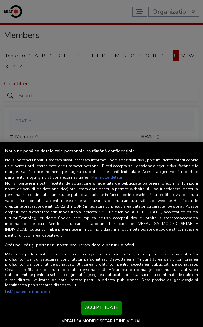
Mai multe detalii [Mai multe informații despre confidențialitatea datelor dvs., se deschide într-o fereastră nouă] (106, 177)
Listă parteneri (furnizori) (27, 291)
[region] (101, 234)
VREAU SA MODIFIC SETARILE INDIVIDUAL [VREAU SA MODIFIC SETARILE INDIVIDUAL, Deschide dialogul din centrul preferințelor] (101, 320)
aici (101, 212)
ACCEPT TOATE (101, 308)
